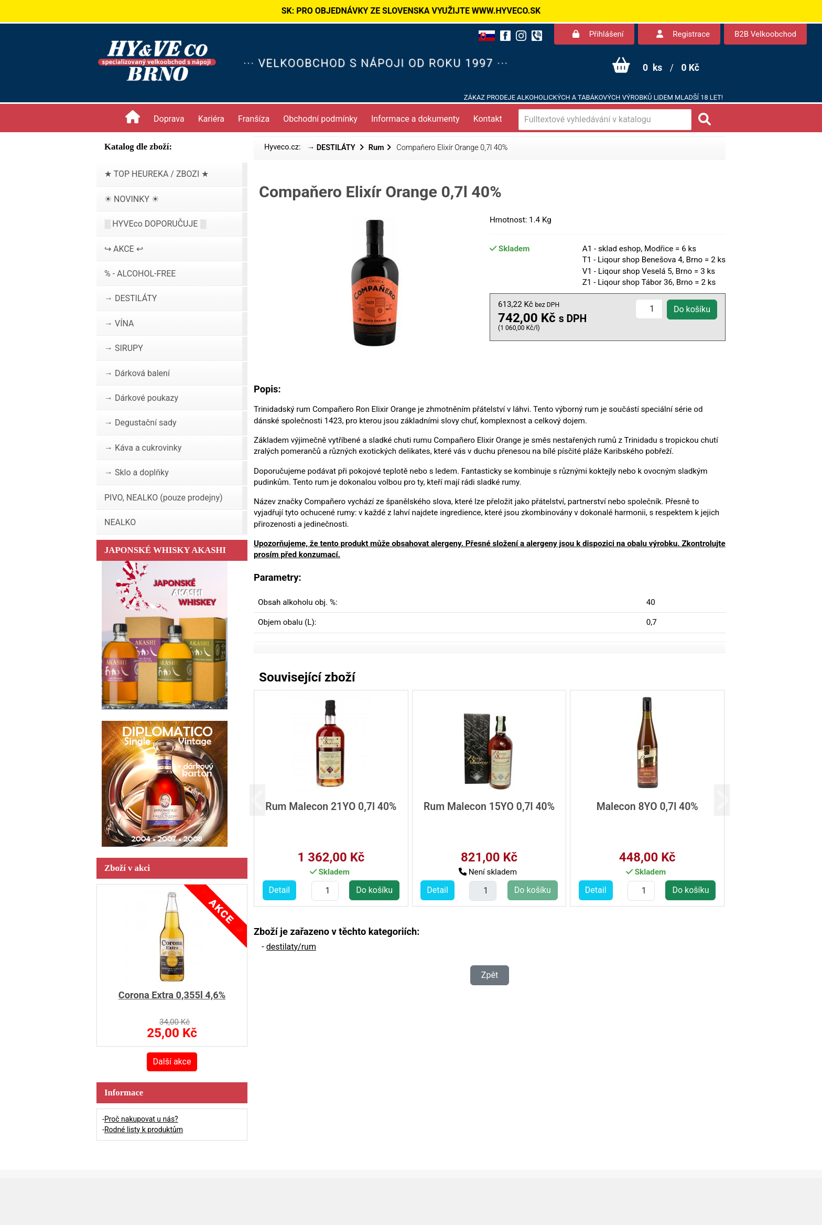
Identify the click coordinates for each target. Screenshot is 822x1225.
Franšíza (253, 119)
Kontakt (487, 119)
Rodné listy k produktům (143, 1129)
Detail (279, 890)
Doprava (169, 119)
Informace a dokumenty (415, 119)
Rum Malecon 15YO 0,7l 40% (489, 807)
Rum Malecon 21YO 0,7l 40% (330, 807)
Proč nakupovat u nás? (141, 1119)
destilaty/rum (291, 947)
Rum (376, 147)
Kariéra (211, 119)
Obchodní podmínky (320, 119)
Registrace (683, 34)
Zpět (489, 975)
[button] (265, 800)
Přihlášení (598, 34)
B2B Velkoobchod (765, 34)
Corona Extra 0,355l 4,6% (171, 994)
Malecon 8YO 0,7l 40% (647, 807)
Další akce (172, 1062)
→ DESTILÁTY (332, 147)
